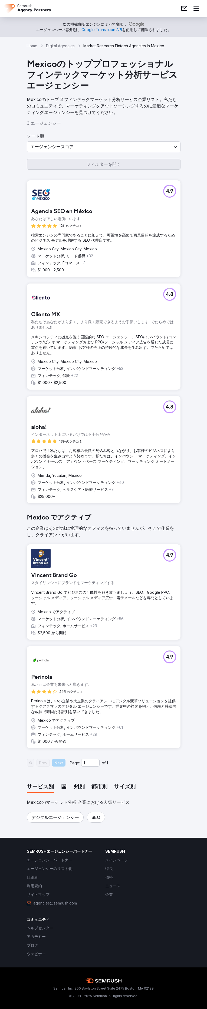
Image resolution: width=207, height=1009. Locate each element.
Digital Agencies (60, 45)
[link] (184, 8)
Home (32, 45)
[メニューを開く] (196, 8)
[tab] (40, 787)
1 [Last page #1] (107, 763)
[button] (103, 146)
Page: (75, 763)
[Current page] (90, 762)
